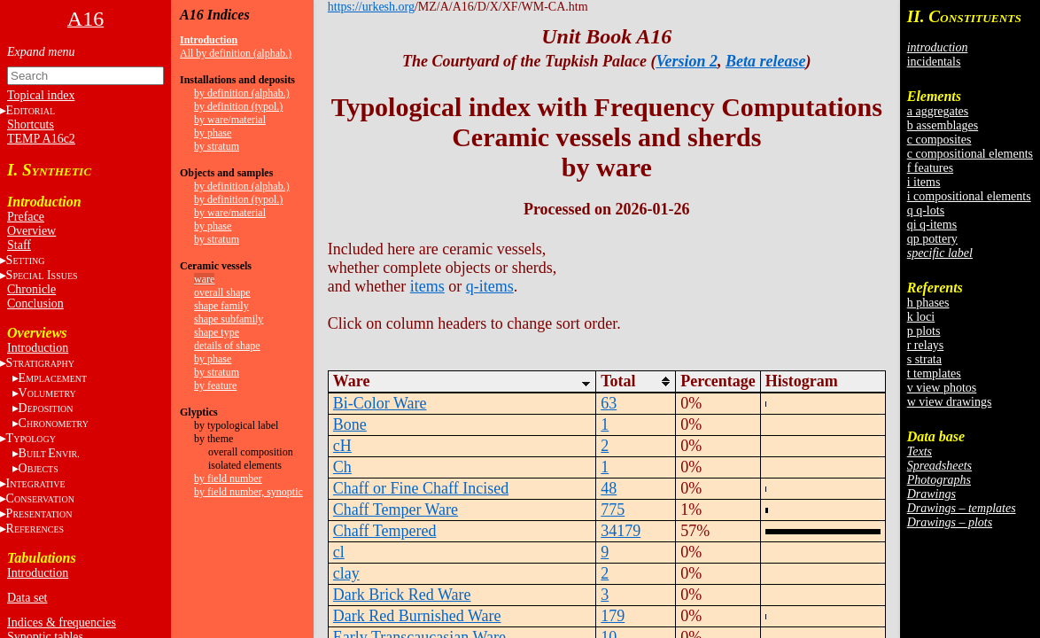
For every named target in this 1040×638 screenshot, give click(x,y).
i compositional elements (969, 196)
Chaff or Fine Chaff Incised (420, 488)
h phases (928, 302)
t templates (934, 373)
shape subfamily (228, 319)
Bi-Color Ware (380, 403)
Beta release (765, 61)
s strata (924, 359)
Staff (19, 245)
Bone (350, 424)
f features (930, 168)
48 (609, 488)
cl (339, 552)
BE (49, 453)
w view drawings (949, 401)
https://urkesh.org (371, 6)
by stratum (216, 146)
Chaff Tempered (385, 531)
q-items (490, 286)
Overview (31, 230)
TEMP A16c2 (41, 138)
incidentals (934, 61)
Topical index (40, 95)
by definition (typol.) (238, 106)
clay (346, 573)
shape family (221, 306)
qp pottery (932, 238)
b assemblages (942, 125)
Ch (342, 467)
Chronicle (31, 289)
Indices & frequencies (61, 622)
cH (342, 446)
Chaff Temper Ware (395, 509)
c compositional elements (970, 153)
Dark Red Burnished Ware (417, 616)
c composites (939, 139)
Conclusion (35, 303)
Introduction (37, 347)
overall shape (222, 292)
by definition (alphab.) (242, 93)
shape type (216, 332)
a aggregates (938, 111)
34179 (620, 531)
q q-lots (925, 210)
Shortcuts (30, 124)
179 (613, 616)
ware (204, 279)
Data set (27, 597)
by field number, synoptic (248, 492)
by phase (212, 133)
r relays (925, 345)
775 (613, 509)
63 (609, 403)
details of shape (227, 345)
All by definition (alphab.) (235, 53)
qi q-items (932, 224)
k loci (921, 316)
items (427, 286)
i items (924, 182)
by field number (228, 478)
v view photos (942, 387)
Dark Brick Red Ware (402, 594)
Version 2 (687, 61)
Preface (25, 216)
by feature (215, 385)
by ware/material (230, 119)
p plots (924, 331)
